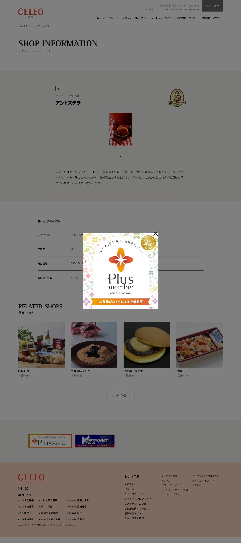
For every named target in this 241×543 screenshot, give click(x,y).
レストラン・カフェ (135, 507)
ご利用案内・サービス (137, 511)
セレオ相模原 (26, 522)
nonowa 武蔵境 (49, 516)
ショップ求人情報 (134, 521)
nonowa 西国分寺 (77, 509)
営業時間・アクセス (135, 516)
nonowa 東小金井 (50, 522)
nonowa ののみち (77, 522)
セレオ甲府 (25, 516)
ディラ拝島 (46, 509)
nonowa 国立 (74, 516)
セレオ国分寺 (26, 509)
